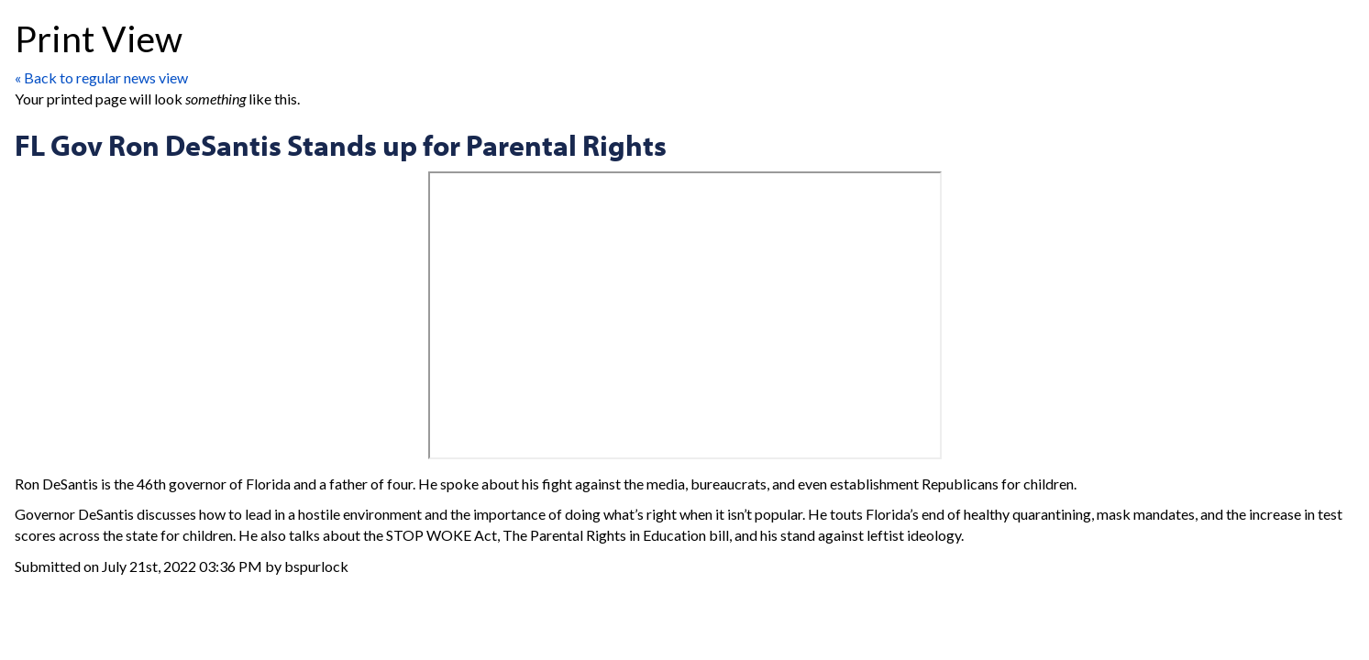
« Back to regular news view (101, 77)
